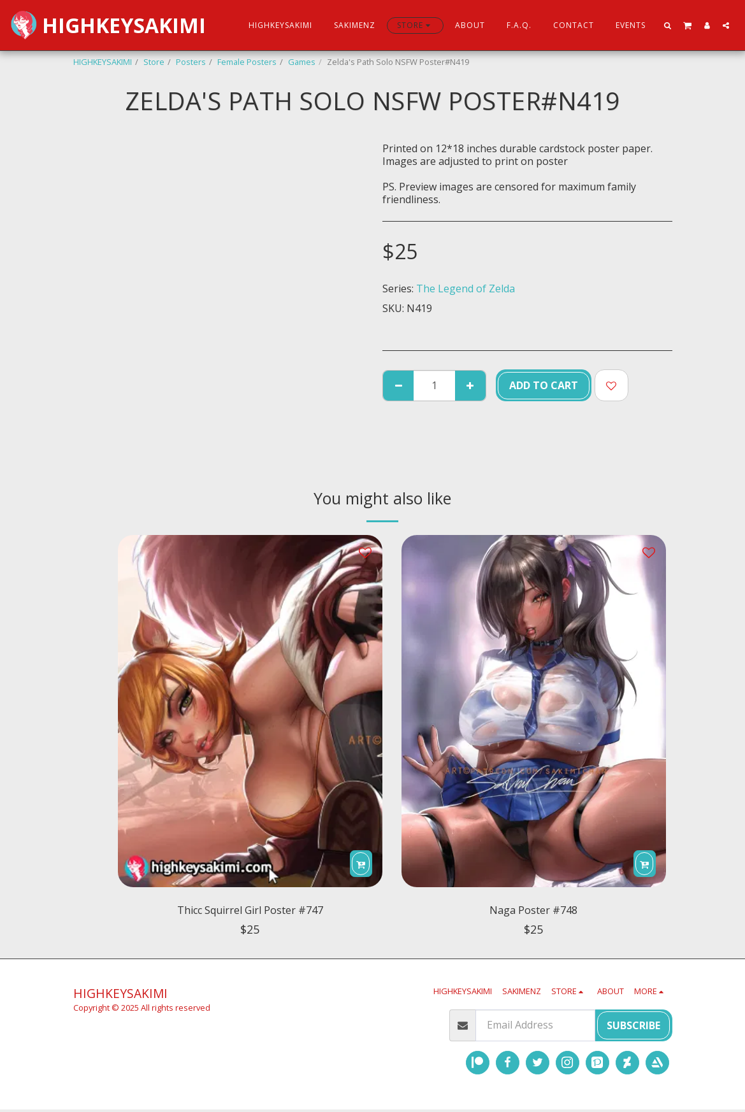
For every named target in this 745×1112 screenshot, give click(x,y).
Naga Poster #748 (533, 911)
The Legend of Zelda (465, 289)
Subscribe (633, 1028)
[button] (668, 25)
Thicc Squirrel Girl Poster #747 (249, 911)
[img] (250, 711)
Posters (191, 62)
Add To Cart (543, 385)
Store (153, 62)
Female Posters (247, 62)
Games (301, 62)
